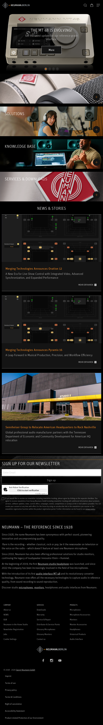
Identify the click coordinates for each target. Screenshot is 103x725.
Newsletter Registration (14, 629)
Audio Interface (76, 639)
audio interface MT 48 (48, 573)
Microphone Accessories (80, 614)
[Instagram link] (52, 660)
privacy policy (90, 509)
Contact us (41, 639)
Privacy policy (11, 690)
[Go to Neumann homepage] (51, 649)
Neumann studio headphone (53, 563)
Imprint (8, 676)
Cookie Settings (10, 639)
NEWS (6, 614)
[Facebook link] (43, 660)
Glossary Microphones (46, 629)
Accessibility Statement (15, 711)
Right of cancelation (13, 704)
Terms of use (10, 683)
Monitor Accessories (78, 624)
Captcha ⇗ (41, 494)
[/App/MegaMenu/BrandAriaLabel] (15, 5)
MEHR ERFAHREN (85, 284)
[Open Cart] (91, 5)
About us (7, 609)
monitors (39, 587)
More (51, 49)
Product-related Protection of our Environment (24, 718)
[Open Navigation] (98, 5)
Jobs (5, 634)
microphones (26, 587)
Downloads (41, 609)
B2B (5, 619)
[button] (85, 5)
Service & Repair (44, 619)
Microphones (75, 609)
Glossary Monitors (44, 634)
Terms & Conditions (13, 697)
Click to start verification (28, 490)
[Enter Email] (51, 472)
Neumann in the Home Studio (16, 624)
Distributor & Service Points (48, 624)
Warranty (40, 614)
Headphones (75, 629)
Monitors (73, 619)
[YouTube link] (60, 660)
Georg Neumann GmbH (25, 669)
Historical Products (78, 634)
